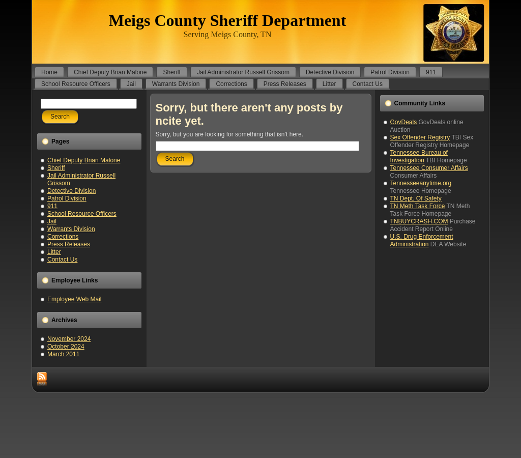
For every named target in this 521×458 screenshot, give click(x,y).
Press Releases (68, 244)
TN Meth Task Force (417, 206)
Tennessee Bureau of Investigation (419, 156)
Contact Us (62, 259)
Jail (51, 221)
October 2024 (65, 346)
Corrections (62, 236)
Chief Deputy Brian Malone (83, 160)
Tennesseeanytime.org (421, 183)
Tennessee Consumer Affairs (429, 167)
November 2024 (69, 338)
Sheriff (56, 167)
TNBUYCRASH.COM (419, 221)
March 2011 (63, 354)
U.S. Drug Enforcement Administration (421, 240)
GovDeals (403, 122)
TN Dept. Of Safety (416, 198)
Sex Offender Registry (420, 137)
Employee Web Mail (74, 299)
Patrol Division (66, 198)
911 (52, 206)
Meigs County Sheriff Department (227, 20)
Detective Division (71, 190)
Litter (54, 251)
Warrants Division (71, 229)
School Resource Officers (82, 213)
